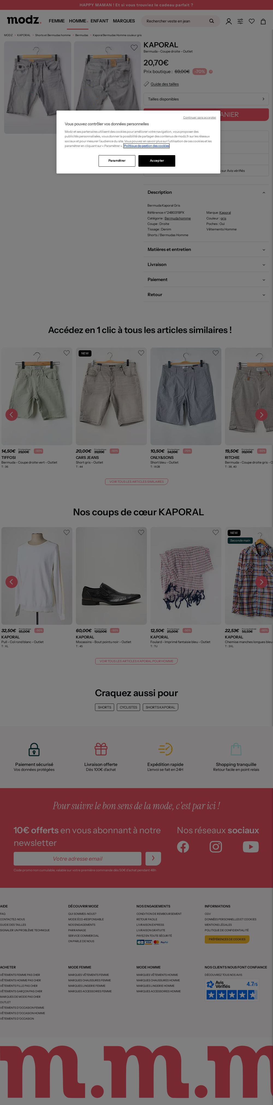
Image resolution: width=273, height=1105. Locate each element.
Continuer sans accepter (199, 117)
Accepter (157, 161)
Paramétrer (117, 161)
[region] (138, 142)
